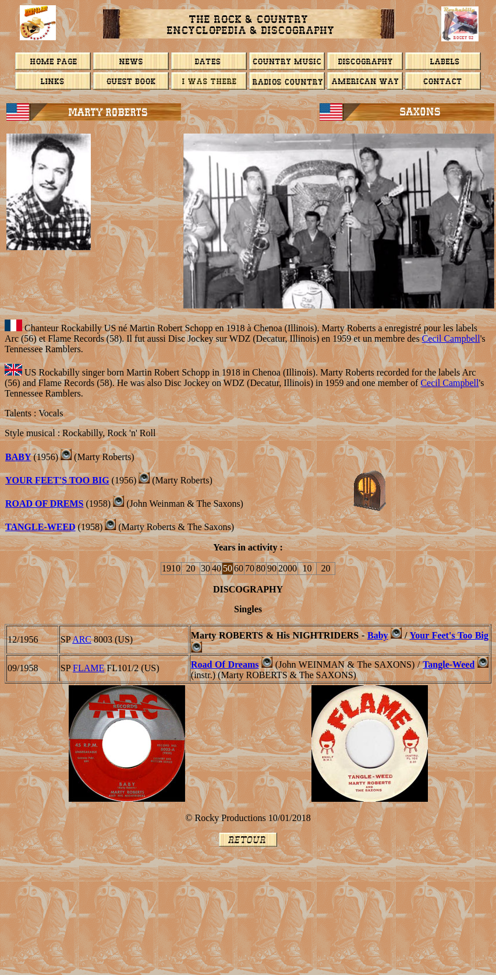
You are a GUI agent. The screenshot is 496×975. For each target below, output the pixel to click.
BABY (18, 457)
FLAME (88, 668)
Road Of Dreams (225, 664)
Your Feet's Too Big (57, 480)
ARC (81, 639)
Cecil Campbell (451, 338)
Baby (377, 635)
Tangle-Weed (40, 527)
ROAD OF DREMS (44, 503)
